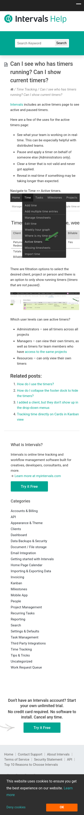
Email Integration (23, 553)
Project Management (26, 607)
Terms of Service (16, 759)
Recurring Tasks (23, 613)
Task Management (25, 637)
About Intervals (58, 754)
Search (16, 625)
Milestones (19, 589)
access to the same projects (46, 352)
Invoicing (17, 577)
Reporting (18, 619)
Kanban (16, 583)
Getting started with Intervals (32, 559)
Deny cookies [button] (16, 807)
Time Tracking (26, 89)
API (13, 517)
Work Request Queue (26, 667)
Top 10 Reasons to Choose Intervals (31, 765)
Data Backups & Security (29, 541)
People (16, 601)
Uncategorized (21, 661)
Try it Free (29, 486)
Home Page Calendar (26, 565)
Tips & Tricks (20, 655)
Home (8, 754)
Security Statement (48, 759)
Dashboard (19, 535)
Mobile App (19, 595)
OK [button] (62, 807)
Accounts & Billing (24, 511)
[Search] (42, 43)
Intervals (16, 105)
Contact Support (30, 754)
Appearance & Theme (27, 523)
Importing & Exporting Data (31, 571)
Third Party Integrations (28, 643)
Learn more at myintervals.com (38, 476)
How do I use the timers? (35, 384)
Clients (16, 529)
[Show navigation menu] (78, 5)
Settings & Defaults (25, 631)
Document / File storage (29, 547)
